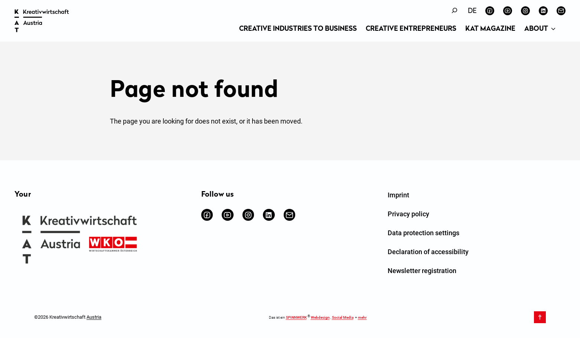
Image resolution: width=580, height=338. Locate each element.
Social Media (342, 317)
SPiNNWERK (296, 317)
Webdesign (320, 317)
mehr (362, 317)
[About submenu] (553, 29)
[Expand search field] (454, 10)
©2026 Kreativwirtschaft (67, 317)
